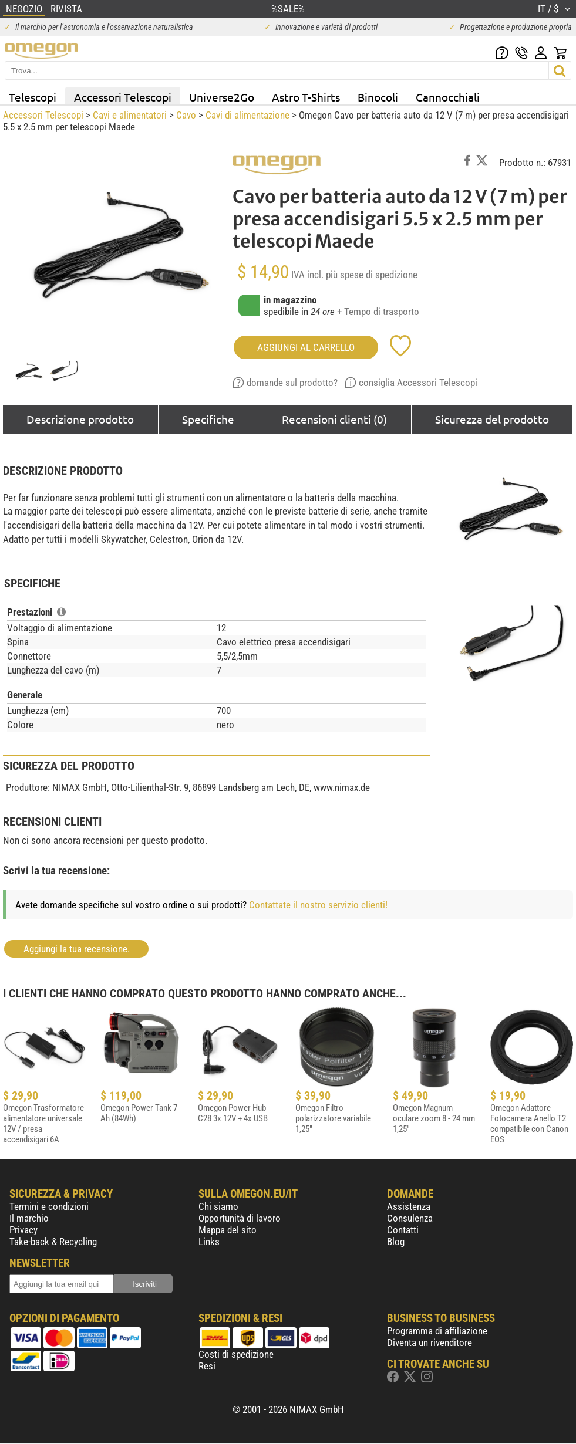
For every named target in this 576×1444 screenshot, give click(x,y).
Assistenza (408, 1206)
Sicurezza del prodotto (492, 419)
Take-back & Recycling (53, 1241)
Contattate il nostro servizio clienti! (318, 905)
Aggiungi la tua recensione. (76, 949)
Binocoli (378, 97)
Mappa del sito (227, 1230)
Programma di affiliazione (437, 1331)
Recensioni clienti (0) (334, 419)
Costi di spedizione (236, 1354)
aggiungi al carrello (306, 347)
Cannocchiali (448, 97)
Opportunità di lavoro (239, 1218)
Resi (206, 1366)
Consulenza (410, 1218)
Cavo (186, 115)
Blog (396, 1241)
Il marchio (29, 1218)
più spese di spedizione (371, 274)
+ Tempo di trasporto (378, 311)
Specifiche (208, 419)
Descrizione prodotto (80, 419)
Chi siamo (218, 1206)
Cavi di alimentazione (247, 115)
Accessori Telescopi (122, 97)
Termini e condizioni (49, 1206)
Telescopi (32, 97)
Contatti (403, 1230)
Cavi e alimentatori (130, 115)
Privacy (23, 1230)
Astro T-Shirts (306, 97)
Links (209, 1241)
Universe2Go (221, 97)
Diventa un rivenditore (429, 1342)
